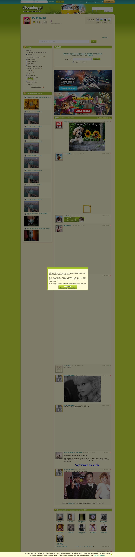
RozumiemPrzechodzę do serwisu (67, 287)
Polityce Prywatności (99, 555)
